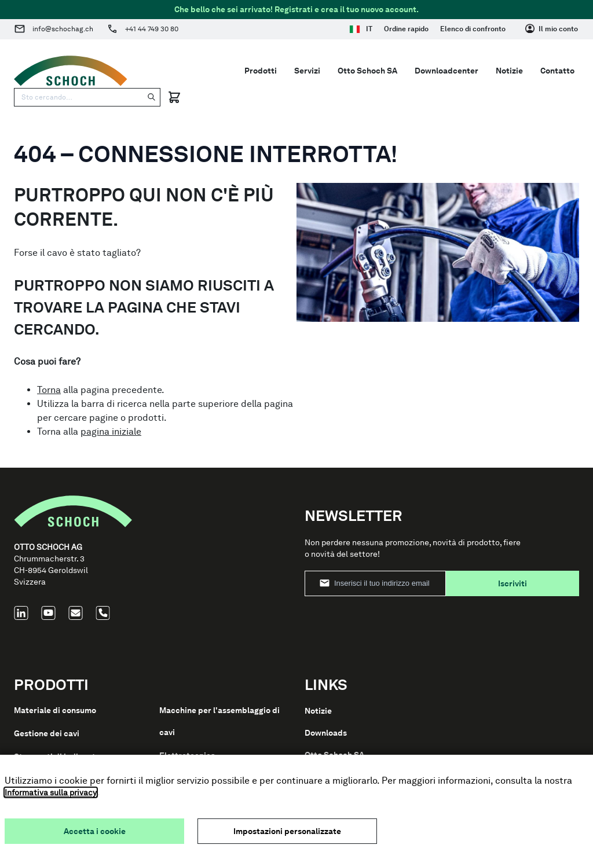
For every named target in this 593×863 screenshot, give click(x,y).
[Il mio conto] (551, 29)
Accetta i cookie (95, 831)
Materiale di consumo (55, 710)
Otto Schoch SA (367, 70)
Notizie (509, 70)
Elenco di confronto (473, 29)
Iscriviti (512, 583)
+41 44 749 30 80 (151, 29)
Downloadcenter (446, 70)
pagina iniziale (110, 431)
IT (360, 29)
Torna (49, 389)
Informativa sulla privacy (51, 792)
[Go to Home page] (70, 71)
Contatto (557, 70)
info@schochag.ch (62, 29)
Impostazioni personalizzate (287, 831)
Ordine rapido (406, 29)
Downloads (326, 732)
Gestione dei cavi (46, 733)
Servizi (307, 70)
